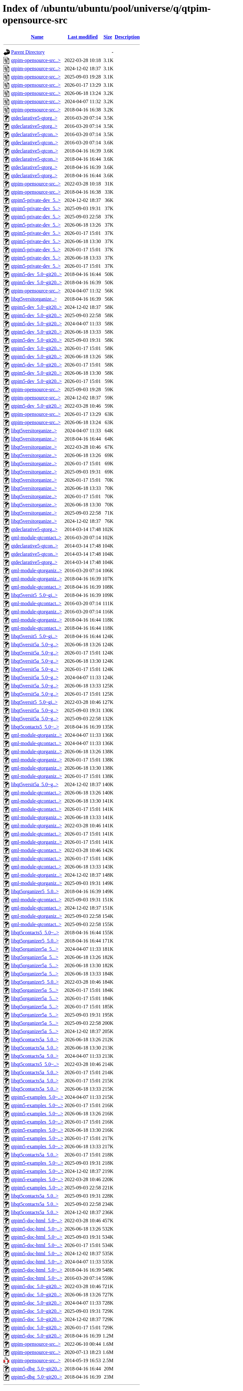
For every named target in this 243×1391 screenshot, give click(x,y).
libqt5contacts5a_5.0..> (35, 1039)
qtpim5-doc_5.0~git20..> (36, 1286)
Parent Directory (28, 52)
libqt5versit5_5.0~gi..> (34, 595)
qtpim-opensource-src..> (36, 60)
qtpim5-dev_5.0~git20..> (36, 274)
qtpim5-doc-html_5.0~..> (36, 1220)
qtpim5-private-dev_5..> (36, 200)
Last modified (83, 37)
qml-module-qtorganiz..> (36, 570)
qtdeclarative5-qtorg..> (34, 118)
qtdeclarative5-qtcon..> (34, 134)
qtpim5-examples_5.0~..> (37, 1097)
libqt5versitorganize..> (34, 299)
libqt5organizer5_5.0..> (35, 891)
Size (107, 37)
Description (127, 37)
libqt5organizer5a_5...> (35, 949)
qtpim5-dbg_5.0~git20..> (36, 1368)
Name (37, 37)
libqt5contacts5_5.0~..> (35, 727)
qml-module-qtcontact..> (36, 537)
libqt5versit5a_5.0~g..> (35, 644)
